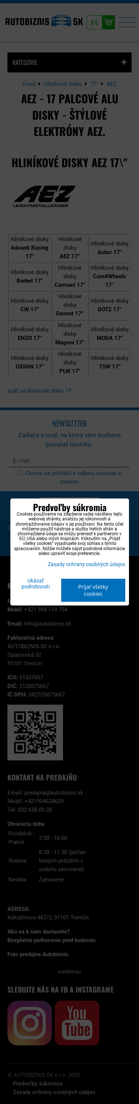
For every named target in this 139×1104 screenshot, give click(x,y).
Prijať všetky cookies (93, 590)
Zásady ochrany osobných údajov (86, 564)
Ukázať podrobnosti (35, 584)
